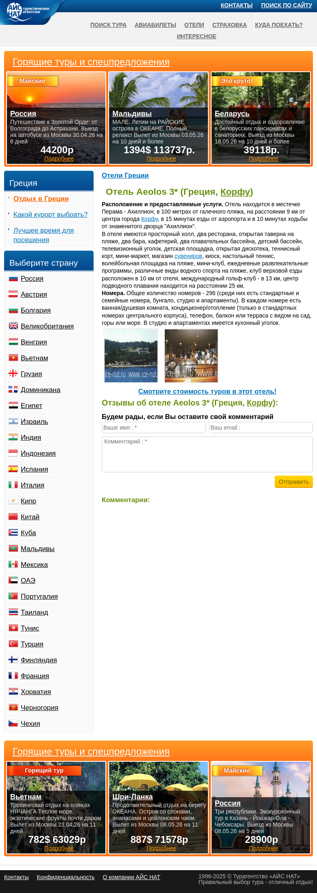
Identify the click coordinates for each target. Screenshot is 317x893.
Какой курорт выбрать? (50, 214)
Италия (32, 485)
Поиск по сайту (287, 5)
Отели (194, 25)
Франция (35, 676)
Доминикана (40, 390)
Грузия (31, 374)
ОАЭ (28, 580)
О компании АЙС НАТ (131, 877)
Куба (28, 533)
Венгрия (34, 342)
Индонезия (38, 453)
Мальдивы (38, 549)
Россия (32, 278)
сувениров (188, 256)
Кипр (28, 501)
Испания (34, 469)
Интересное (196, 36)
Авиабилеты (155, 25)
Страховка (229, 25)
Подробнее (59, 848)
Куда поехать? (279, 25)
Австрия (34, 294)
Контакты (237, 5)
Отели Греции (125, 175)
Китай (30, 517)
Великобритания (47, 326)
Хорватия (36, 692)
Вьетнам (34, 358)
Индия (31, 437)
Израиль (34, 422)
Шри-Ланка (132, 797)
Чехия (30, 724)
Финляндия (39, 660)
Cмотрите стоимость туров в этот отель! (207, 391)
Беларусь (232, 114)
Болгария (36, 310)
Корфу (235, 192)
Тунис (30, 628)
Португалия (39, 596)
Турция (32, 644)
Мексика (34, 565)
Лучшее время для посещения (43, 235)
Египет (31, 406)
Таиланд (34, 612)
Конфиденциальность (65, 877)
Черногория (40, 708)
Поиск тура (108, 25)
